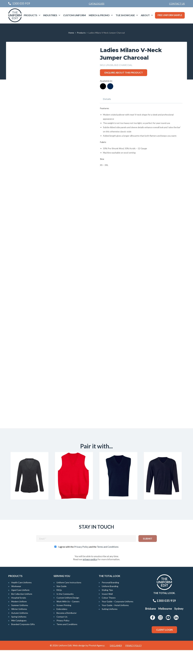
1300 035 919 (164, 601)
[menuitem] (177, 3)
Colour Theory (108, 598)
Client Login (164, 630)
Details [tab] (107, 98)
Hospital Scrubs (18, 598)
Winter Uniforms (19, 610)
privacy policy (90, 560)
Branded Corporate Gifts (23, 625)
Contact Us (177, 3)
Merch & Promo (99, 15)
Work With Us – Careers (68, 602)
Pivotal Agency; (97, 646)
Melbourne (165, 609)
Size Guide (61, 587)
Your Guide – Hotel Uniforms (115, 606)
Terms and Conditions (108, 547)
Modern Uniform (19, 602)
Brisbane (150, 609)
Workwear (16, 587)
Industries (50, 15)
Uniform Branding (110, 587)
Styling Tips (107, 591)
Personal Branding (110, 583)
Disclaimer (116, 646)
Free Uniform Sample (170, 15)
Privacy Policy (81, 547)
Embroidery (62, 610)
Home (71, 32)
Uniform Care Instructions (69, 583)
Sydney (179, 609)
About (145, 15)
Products (30, 15)
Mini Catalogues (19, 621)
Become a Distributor (67, 614)
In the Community (65, 595)
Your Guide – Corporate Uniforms (117, 602)
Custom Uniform (74, 15)
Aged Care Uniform (20, 591)
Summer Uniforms (19, 606)
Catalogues (96, 3)
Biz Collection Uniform (21, 595)
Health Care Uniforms (21, 583)
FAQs (59, 591)
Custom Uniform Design (68, 598)
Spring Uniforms (18, 617)
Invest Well (107, 595)
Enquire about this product (123, 72)
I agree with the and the (88, 547)
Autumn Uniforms (19, 614)
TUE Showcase (125, 15)
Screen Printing (64, 606)
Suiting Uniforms (109, 610)
